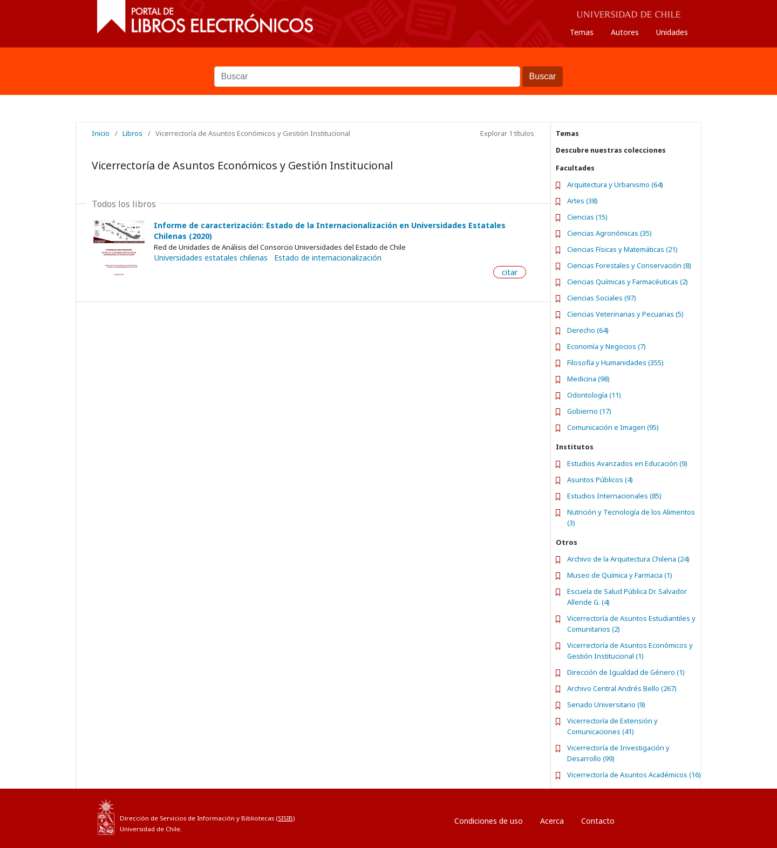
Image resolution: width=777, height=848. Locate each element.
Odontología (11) (594, 395)
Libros (132, 133)
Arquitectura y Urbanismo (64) (615, 184)
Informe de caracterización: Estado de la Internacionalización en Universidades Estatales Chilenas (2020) (330, 230)
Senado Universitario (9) (606, 704)
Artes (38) (582, 201)
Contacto (598, 821)
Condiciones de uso (488, 821)
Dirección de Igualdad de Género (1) (626, 672)
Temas (582, 32)
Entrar (647, 818)
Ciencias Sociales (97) (601, 298)
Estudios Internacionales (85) (614, 496)
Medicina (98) (588, 379)
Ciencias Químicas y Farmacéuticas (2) (627, 281)
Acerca (552, 821)
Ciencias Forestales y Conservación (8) (629, 265)
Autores (625, 32)
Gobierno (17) (589, 411)
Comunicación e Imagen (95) (613, 427)
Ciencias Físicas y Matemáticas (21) (622, 249)
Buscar (388, 61)
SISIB (285, 818)
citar (509, 272)
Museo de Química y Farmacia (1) (619, 575)
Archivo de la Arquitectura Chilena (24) (628, 559)
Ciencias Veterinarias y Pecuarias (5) (625, 314)
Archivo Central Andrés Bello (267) (622, 688)
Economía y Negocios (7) (606, 346)
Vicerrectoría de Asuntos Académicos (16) (634, 774)
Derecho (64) (588, 330)
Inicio (101, 133)
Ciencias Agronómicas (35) (609, 233)
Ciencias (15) (587, 217)
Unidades (672, 32)
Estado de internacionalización (327, 258)
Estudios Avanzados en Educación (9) (627, 463)
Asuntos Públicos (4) (600, 479)
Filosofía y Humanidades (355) (615, 362)
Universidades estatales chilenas (211, 258)
